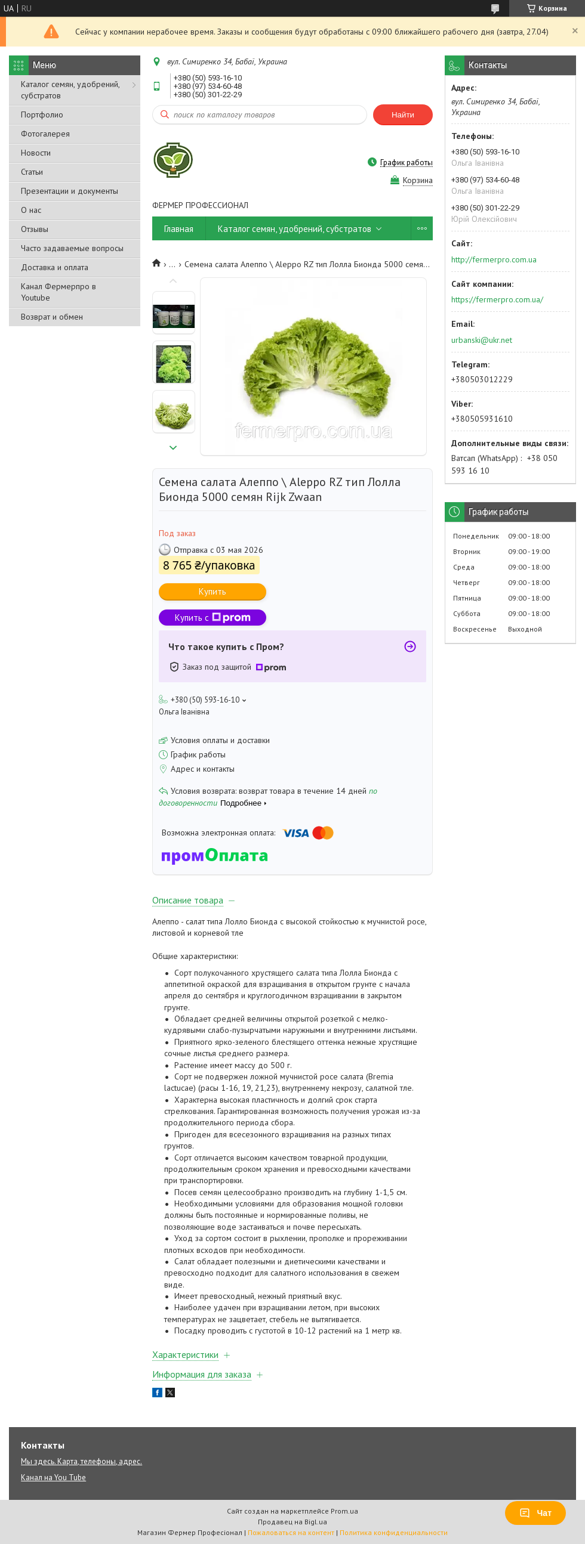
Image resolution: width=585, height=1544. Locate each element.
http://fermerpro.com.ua (494, 259)
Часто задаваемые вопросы (72, 248)
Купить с (213, 617)
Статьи (32, 171)
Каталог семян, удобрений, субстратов (70, 90)
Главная (178, 228)
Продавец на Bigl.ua (292, 1521)
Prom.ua (344, 1510)
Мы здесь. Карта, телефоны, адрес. (81, 1461)
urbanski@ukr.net (481, 340)
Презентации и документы (69, 190)
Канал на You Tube (53, 1477)
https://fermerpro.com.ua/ (497, 299)
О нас (31, 210)
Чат (535, 1513)
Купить (212, 591)
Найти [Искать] (403, 114)
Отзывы (34, 229)
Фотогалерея (45, 133)
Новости (36, 152)
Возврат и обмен (52, 316)
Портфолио (42, 114)
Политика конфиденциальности (394, 1532)
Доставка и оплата (54, 267)
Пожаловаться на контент (291, 1532)
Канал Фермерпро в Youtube (58, 292)
